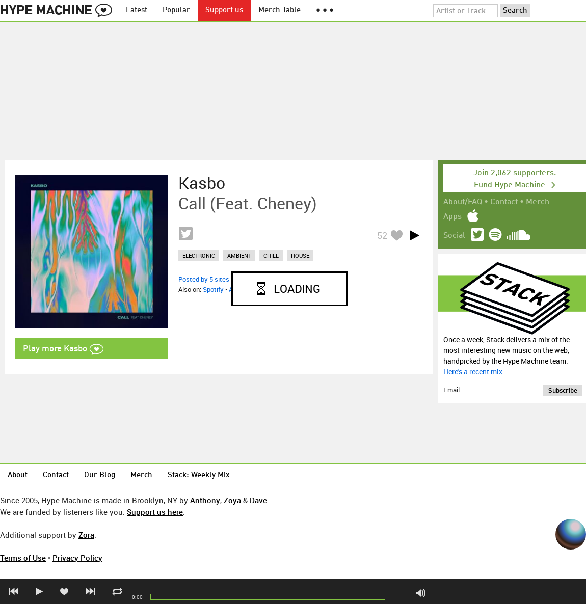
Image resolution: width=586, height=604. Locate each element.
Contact (504, 202)
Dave (258, 500)
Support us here (155, 512)
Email (452, 389)
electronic (198, 255)
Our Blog (99, 475)
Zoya (232, 500)
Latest (136, 10)
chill (271, 255)
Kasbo (201, 183)
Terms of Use (23, 558)
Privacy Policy (77, 558)
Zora (86, 535)
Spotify (213, 289)
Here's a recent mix (472, 371)
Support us (224, 10)
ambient (239, 255)
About (18, 475)
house (300, 255)
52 (382, 235)
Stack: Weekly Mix (199, 475)
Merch (537, 202)
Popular (176, 10)
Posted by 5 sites (203, 279)
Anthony (205, 500)
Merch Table (279, 10)
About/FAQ (462, 202)
